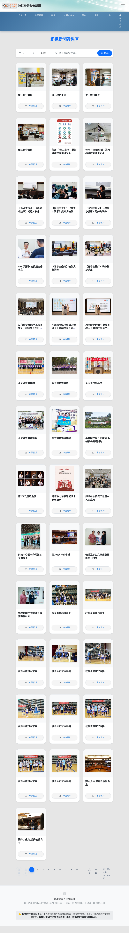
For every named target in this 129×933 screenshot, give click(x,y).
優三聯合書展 (25, 95)
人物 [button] (109, 15)
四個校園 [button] (23, 15)
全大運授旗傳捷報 (27, 438)
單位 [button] (84, 15)
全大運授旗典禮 (26, 383)
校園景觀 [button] (39, 15)
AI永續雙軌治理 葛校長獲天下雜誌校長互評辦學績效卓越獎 (30, 328)
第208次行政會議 (27, 496)
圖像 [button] (97, 15)
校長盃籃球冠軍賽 (61, 613)
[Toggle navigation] (123, 5)
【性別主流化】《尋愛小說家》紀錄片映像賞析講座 (30, 211)
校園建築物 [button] (69, 15)
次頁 (89, 871)
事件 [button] (53, 15)
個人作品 (120, 21)
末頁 (96, 871)
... (83, 869)
